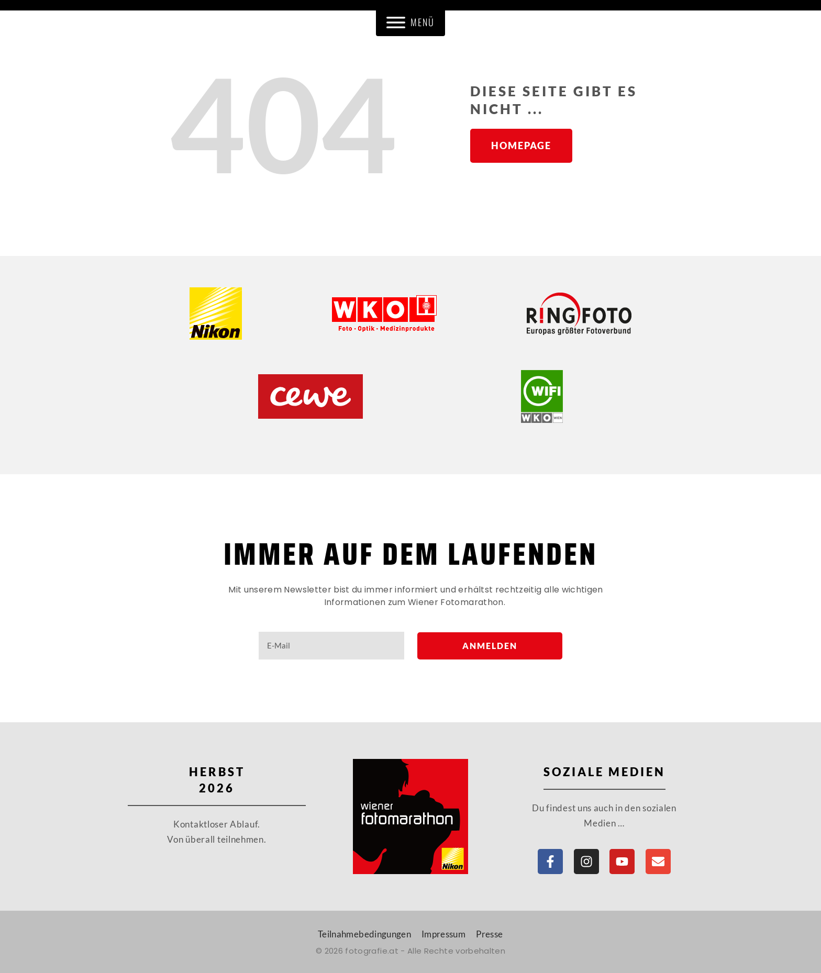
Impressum (443, 934)
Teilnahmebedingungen (364, 934)
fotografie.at (371, 950)
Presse (489, 934)
